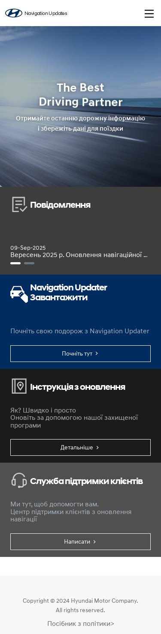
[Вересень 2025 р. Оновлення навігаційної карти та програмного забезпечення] (15, 263)
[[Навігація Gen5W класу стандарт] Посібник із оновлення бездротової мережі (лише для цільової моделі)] (29, 263)
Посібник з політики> (80, 623)
